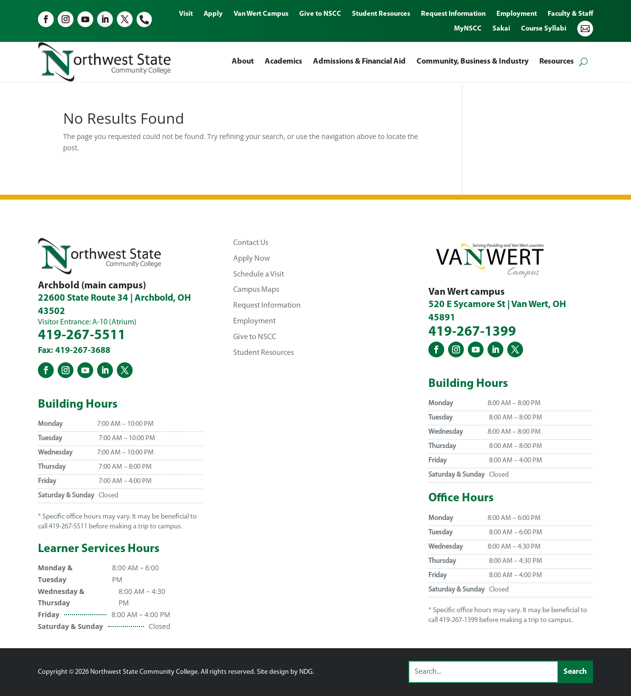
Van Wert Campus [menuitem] (261, 14)
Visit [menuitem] (186, 14)
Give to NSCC (254, 337)
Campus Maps (256, 290)
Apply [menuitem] (213, 14)
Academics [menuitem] (283, 62)
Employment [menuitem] (516, 14)
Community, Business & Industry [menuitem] (472, 62)
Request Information (267, 306)
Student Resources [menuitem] (381, 14)
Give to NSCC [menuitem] (320, 14)
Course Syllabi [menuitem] (543, 29)
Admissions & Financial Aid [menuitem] (359, 62)
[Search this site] (483, 671)
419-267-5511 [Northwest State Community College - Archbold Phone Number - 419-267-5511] (82, 336)
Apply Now (251, 259)
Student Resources (263, 353)
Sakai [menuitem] (501, 29)
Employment (254, 321)
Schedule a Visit (258, 274)
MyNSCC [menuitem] (468, 29)
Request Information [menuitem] (453, 14)
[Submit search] (575, 671)
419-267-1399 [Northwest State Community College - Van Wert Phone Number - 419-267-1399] (472, 332)
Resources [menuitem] (556, 62)
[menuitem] (585, 35)
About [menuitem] (243, 62)
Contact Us (250, 243)
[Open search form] (583, 62)
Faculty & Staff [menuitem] (570, 14)
